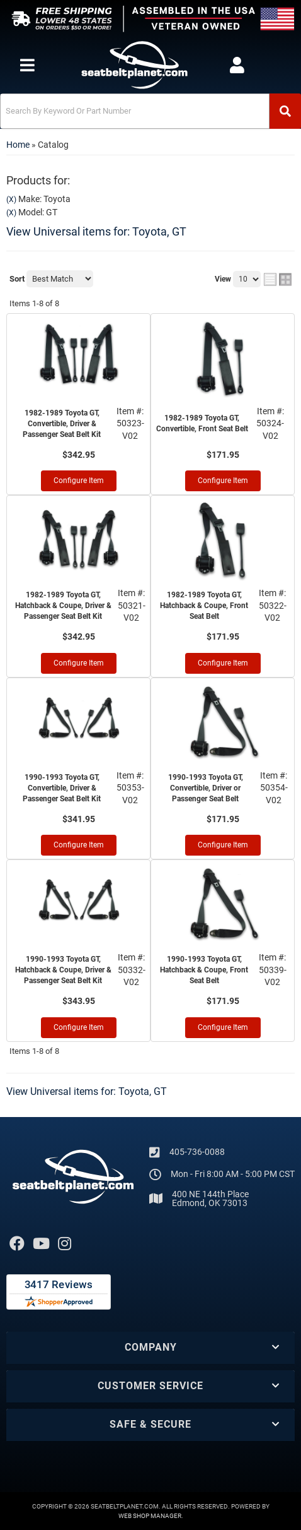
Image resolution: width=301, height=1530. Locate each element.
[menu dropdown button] (27, 65)
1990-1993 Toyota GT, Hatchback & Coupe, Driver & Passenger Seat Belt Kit (63, 970)
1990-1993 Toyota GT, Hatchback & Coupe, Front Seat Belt (204, 970)
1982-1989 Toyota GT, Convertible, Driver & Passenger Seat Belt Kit (62, 424)
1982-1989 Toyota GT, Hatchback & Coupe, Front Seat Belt (204, 605)
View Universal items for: (96, 231)
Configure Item (79, 480)
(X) (11, 199)
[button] (150, 111)
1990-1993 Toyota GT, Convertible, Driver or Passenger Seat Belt (205, 788)
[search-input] (135, 111)
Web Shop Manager (149, 1515)
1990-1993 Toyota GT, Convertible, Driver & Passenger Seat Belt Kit (62, 788)
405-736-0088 (197, 1152)
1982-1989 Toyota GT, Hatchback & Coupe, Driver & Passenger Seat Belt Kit (63, 605)
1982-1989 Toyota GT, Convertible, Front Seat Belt (202, 423)
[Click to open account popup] (237, 65)
